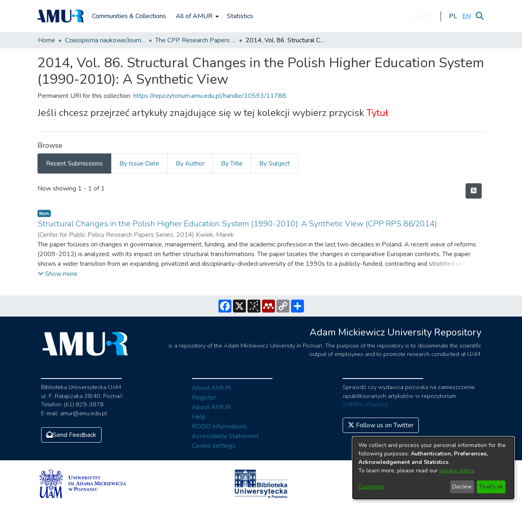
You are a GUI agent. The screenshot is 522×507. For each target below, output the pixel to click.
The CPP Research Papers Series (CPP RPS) (195, 40)
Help (199, 416)
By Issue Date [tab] (139, 163)
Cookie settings (213, 445)
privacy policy (456, 470)
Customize (371, 486)
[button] (453, 16)
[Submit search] (480, 16)
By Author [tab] (190, 163)
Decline (462, 486)
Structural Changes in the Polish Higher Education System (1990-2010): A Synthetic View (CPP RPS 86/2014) (237, 223)
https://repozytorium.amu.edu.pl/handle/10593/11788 (209, 95)
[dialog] (433, 468)
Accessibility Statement (225, 436)
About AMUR (211, 387)
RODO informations (219, 426)
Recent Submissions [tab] (74, 163)
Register (204, 397)
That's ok (491, 486)
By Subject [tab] (274, 163)
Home (46, 40)
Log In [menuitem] (420, 16)
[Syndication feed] (474, 191)
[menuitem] (196, 16)
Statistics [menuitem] (240, 16)
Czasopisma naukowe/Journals (105, 40)
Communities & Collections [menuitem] (129, 16)
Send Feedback (71, 434)
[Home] (60, 16)
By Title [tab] (232, 163)
